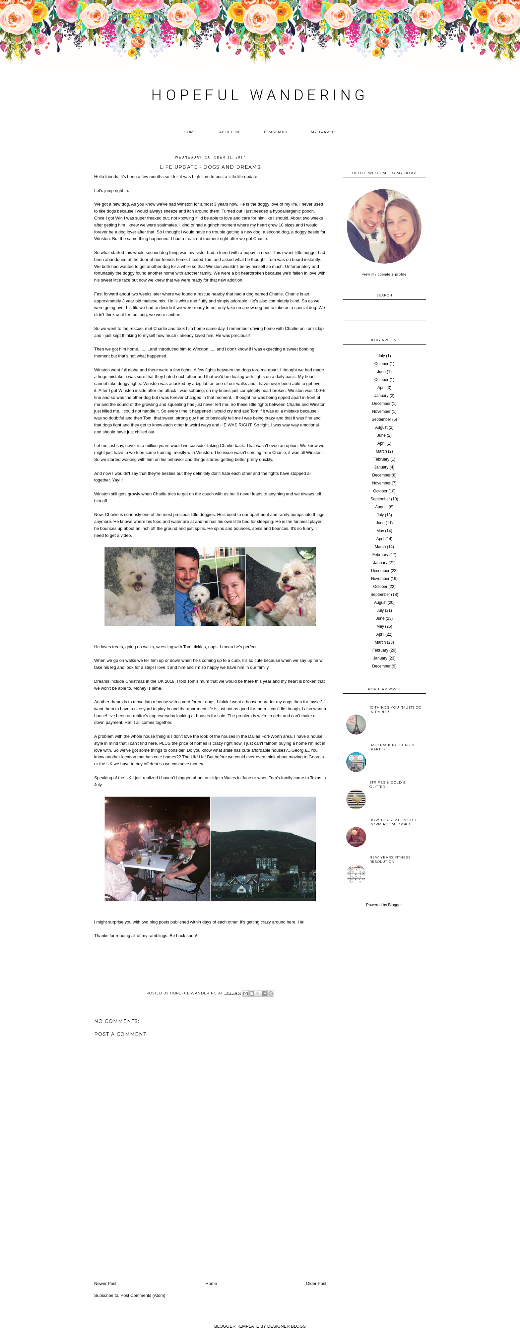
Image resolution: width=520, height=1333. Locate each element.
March (381, 451)
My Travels (324, 132)
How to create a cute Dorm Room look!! (393, 822)
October (381, 363)
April (381, 387)
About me (230, 132)
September (381, 419)
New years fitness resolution (390, 859)
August (381, 427)
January (381, 395)
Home (190, 132)
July (381, 355)
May (380, 531)
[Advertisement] (210, 1230)
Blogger (395, 905)
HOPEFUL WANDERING (259, 95)
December (381, 403)
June (381, 371)
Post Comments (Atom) (143, 1295)
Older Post (316, 1283)
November (381, 411)
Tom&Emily (276, 132)
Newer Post (105, 1283)
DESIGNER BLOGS (286, 1326)
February (381, 459)
